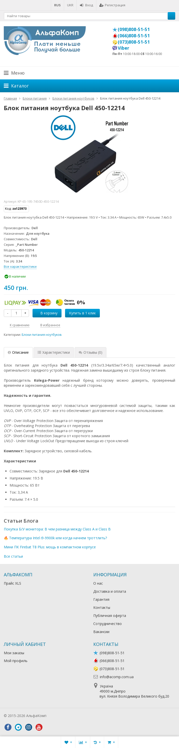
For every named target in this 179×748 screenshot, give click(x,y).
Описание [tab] (18, 352)
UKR (70, 5)
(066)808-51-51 (134, 36)
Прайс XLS (12, 583)
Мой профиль (15, 660)
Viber (123, 48)
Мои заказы (14, 652)
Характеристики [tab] (54, 352)
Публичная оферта (109, 615)
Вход (86, 5)
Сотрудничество (107, 623)
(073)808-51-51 (134, 42)
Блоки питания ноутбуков (42, 335)
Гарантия (101, 599)
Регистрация (112, 5)
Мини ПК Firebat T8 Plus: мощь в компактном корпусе (50, 547)
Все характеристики (20, 266)
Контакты (101, 607)
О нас (98, 583)
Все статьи (13, 556)
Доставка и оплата (109, 591)
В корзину (46, 313)
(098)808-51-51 (134, 29)
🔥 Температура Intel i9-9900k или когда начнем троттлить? (55, 537)
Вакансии (101, 631)
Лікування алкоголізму (66, 715)
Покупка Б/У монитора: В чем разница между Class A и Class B (57, 529)
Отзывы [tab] (90, 352)
